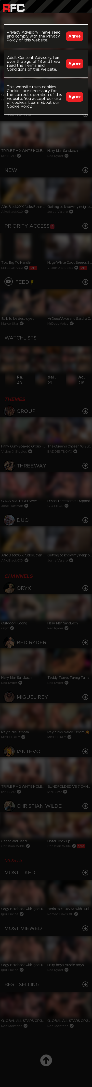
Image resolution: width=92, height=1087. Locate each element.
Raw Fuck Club (13, 7)
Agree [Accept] (74, 36)
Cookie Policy (19, 106)
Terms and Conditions (26, 67)
